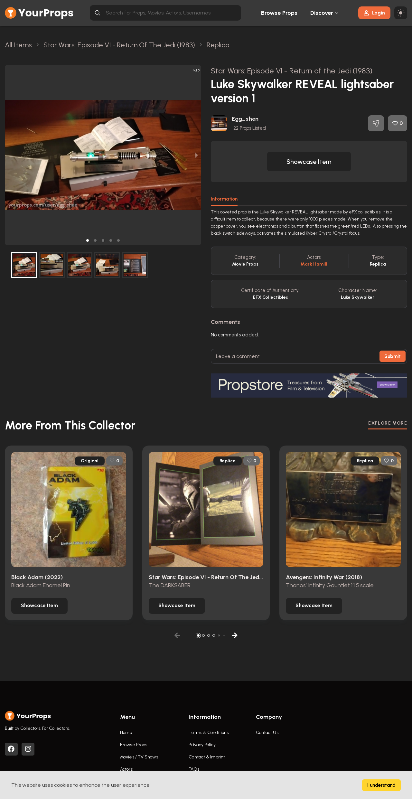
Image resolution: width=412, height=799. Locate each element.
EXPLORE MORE (387, 423)
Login (374, 13)
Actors (126, 769)
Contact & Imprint (207, 757)
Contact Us (267, 732)
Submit (392, 356)
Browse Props (279, 12)
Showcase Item (309, 161)
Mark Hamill (314, 264)
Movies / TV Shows (139, 757)
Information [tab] (224, 199)
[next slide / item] (196, 155)
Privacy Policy (202, 744)
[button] (87, 240)
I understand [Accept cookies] (381, 785)
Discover (321, 12)
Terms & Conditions (209, 732)
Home (126, 732)
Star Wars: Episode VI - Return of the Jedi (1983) (291, 70)
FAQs (194, 769)
